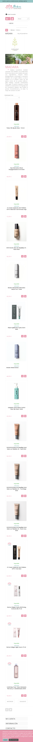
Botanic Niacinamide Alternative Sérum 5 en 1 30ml (16, 288)
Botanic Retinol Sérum (12, 367)
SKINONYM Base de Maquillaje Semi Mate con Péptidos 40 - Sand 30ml (17, 448)
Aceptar (5, 740)
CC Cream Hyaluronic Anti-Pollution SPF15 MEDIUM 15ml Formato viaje (16, 208)
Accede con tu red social (21, 27)
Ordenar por (8, 95)
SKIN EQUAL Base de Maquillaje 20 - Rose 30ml (16, 248)
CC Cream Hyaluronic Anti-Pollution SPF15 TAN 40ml (16, 568)
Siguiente (23, 701)
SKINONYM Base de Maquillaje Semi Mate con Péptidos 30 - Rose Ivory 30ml (17, 529)
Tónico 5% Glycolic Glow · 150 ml (15, 128)
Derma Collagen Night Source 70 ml (16, 647)
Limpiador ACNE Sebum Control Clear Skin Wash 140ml (16, 408)
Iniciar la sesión (11, 14)
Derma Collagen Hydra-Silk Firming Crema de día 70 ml (16, 608)
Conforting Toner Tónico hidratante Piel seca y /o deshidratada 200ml (16, 687)
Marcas (13, 30)
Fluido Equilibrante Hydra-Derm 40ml (16, 328)
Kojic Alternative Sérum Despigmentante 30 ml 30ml (16, 168)
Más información (14, 740)
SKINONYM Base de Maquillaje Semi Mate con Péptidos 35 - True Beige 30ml (17, 489)
